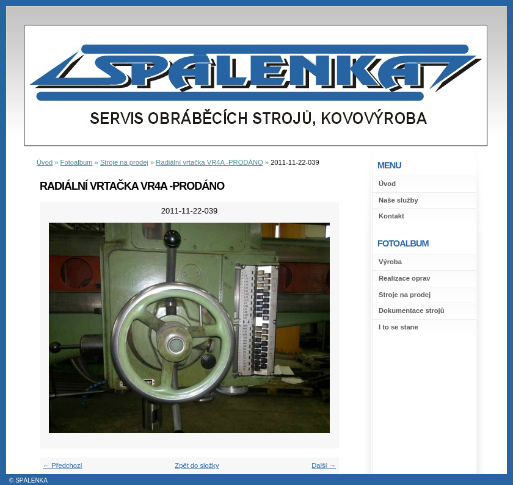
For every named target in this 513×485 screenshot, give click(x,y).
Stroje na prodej (405, 294)
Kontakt (391, 216)
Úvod (387, 183)
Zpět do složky (197, 465)
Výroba (390, 261)
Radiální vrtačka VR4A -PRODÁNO (209, 162)
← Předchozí (62, 465)
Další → (323, 465)
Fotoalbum (76, 162)
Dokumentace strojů (412, 310)
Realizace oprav (405, 278)
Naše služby (398, 200)
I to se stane (398, 327)
